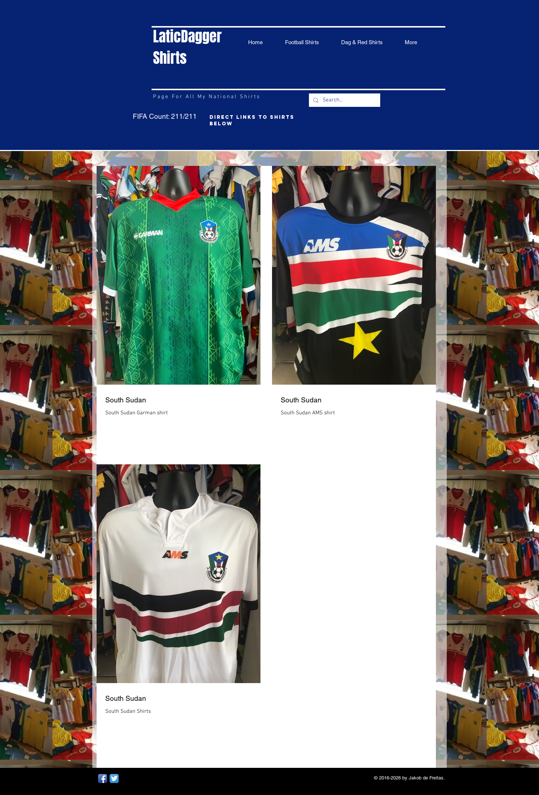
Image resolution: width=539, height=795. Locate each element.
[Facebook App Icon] (102, 778)
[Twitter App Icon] (114, 778)
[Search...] (344, 100)
